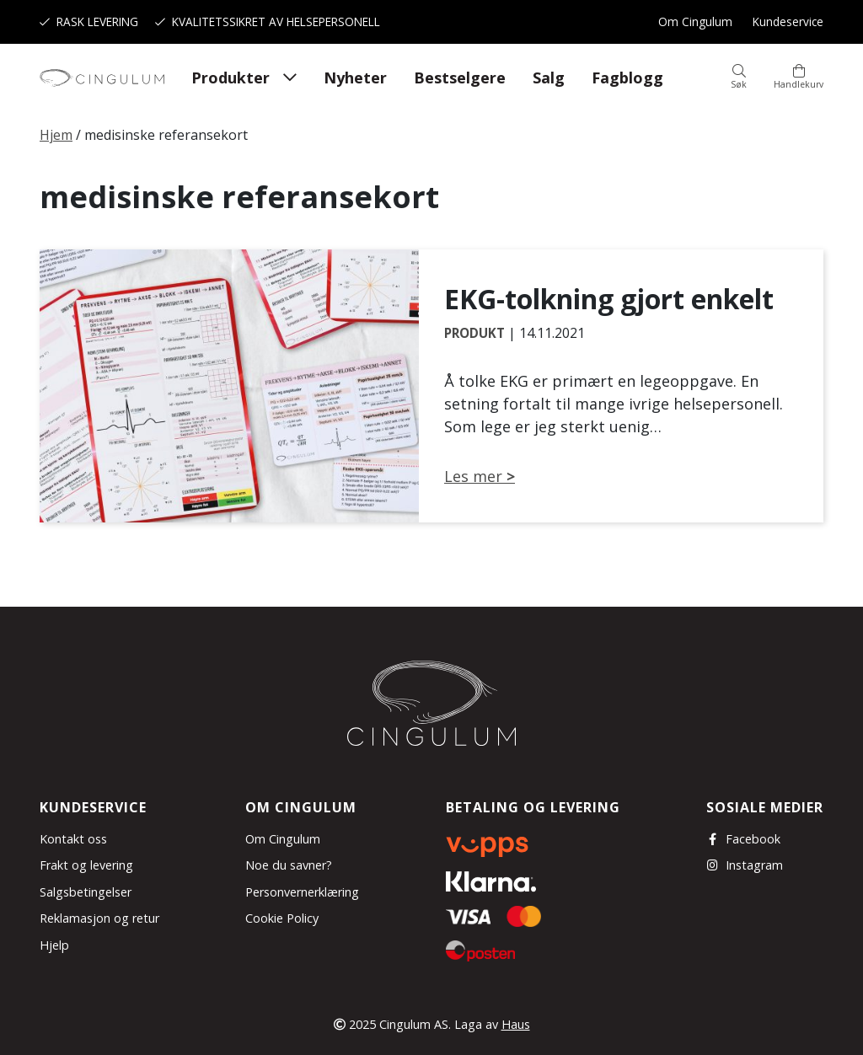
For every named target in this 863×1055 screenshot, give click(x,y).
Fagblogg (627, 77)
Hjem (56, 135)
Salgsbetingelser (85, 892)
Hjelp (54, 945)
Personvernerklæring (302, 892)
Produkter (230, 77)
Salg (549, 77)
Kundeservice (788, 21)
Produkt (474, 332)
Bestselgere (460, 77)
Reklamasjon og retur (99, 918)
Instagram (744, 865)
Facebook (743, 839)
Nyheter (355, 77)
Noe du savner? (288, 865)
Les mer (473, 476)
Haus (515, 1024)
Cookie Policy (282, 918)
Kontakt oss (73, 839)
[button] (738, 77)
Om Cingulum (695, 21)
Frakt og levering (86, 865)
